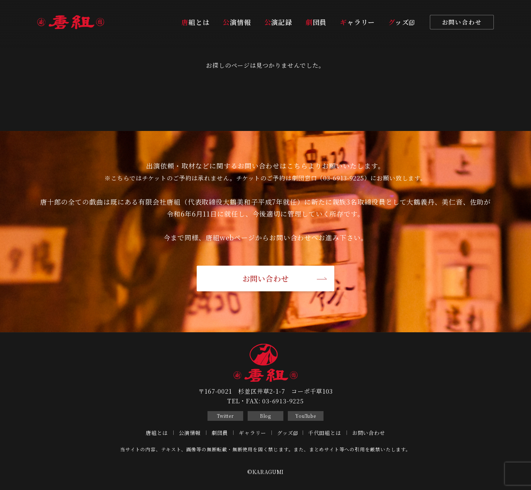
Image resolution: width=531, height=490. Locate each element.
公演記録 (278, 22)
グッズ (401, 22)
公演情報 (237, 22)
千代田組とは (324, 432)
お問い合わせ (462, 22)
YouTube (305, 416)
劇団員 (316, 22)
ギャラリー (357, 22)
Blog (265, 416)
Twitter (225, 416)
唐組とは (195, 22)
